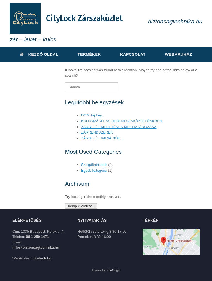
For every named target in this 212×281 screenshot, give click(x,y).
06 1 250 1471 (37, 237)
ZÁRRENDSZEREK (97, 132)
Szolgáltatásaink (94, 165)
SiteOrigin (114, 270)
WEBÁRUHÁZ (178, 54)
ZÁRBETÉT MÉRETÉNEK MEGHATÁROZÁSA (119, 127)
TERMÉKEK (89, 54)
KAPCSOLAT (132, 54)
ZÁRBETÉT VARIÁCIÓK (100, 138)
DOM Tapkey (91, 115)
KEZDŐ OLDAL (39, 54)
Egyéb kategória (94, 170)
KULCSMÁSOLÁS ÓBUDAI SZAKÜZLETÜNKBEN (121, 121)
